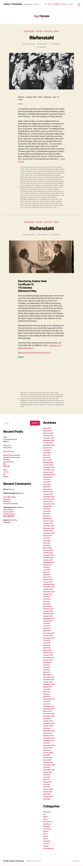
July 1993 (46, 775)
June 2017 (46, 668)
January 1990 (48, 790)
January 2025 (48, 465)
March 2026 (47, 431)
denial (47, 175)
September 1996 (49, 765)
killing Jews (50, 186)
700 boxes (33, 393)
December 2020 (49, 585)
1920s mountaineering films (28, 167)
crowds (42, 175)
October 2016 (48, 682)
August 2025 (47, 448)
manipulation (24, 401)
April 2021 (46, 575)
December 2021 (48, 555)
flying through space (38, 181)
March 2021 (47, 577)
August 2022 (47, 536)
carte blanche (43, 173)
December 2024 (49, 468)
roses (33, 200)
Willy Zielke (57, 206)
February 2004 (48, 736)
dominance (46, 395)
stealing (35, 202)
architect (57, 169)
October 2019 (48, 616)
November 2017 (48, 658)
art (26, 171)
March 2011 (47, 712)
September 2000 (49, 746)
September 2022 (49, 533)
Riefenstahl (41, 37)
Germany (35, 183)
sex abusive (51, 200)
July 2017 (46, 665)
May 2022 (46, 543)
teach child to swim (26, 204)
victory (27, 407)
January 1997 (48, 763)
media (37, 188)
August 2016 (47, 687)
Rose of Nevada (8, 452)
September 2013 (49, 699)
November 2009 (49, 716)
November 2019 (48, 614)
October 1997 (48, 758)
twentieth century (25, 206)
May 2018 (46, 646)
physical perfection (31, 196)
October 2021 (48, 560)
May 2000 (46, 751)
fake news (35, 179)
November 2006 (49, 724)
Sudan (53, 202)
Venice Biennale (36, 206)
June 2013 (46, 702)
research (60, 403)
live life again (24, 188)
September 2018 (49, 638)
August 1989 (47, 792)
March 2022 (47, 548)
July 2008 (46, 719)
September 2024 (49, 475)
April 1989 (46, 795)
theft (33, 204)
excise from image (56, 177)
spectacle (30, 202)
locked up (32, 188)
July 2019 (46, 624)
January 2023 (48, 524)
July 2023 (46, 509)
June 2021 (46, 570)
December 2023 (49, 497)
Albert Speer (33, 169)
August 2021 (47, 565)
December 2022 (48, 526)
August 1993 (47, 773)
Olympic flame (33, 194)
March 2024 (47, 490)
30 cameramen (41, 167)
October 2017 (48, 660)
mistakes (33, 190)
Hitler (39, 399)
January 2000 (48, 753)
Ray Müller (23, 198)
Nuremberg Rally (41, 401)
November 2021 (48, 558)
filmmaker (60, 179)
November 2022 (48, 529)
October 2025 (48, 443)
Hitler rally (44, 183)
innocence (32, 186)
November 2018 (48, 633)
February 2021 (48, 580)
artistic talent (47, 171)
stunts (48, 202)
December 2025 (49, 438)
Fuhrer (57, 181)
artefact (39, 171)
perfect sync (51, 194)
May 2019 (46, 629)
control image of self (33, 175)
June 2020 (47, 599)
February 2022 (48, 551)
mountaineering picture (57, 190)
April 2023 (46, 516)
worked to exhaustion (26, 208)
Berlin (57, 393)
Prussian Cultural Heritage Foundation (39, 403)
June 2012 (46, 704)
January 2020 (48, 612)
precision (53, 196)
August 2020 (47, 594)
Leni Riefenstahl (59, 186)
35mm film (50, 167)
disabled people (54, 175)
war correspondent (47, 206)
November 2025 (49, 441)
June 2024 (47, 482)
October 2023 (48, 502)
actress (22, 169)
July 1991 (46, 785)
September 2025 (49, 446)
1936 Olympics (24, 393)
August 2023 (47, 507)
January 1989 (48, 797)
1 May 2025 (43, 235)
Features (39, 31)
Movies (64, 4)
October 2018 (48, 636)
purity (57, 196)
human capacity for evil (40, 184)
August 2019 (47, 621)
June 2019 (46, 626)
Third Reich (39, 204)
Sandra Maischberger (26, 405)
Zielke (36, 208)
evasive (48, 177)
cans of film (34, 173)
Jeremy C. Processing (12, 4)
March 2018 (47, 651)
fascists (46, 179)
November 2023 (49, 499)
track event (46, 204)
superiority (43, 405)
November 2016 (48, 680)
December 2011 (48, 707)
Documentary (29, 31)
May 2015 (46, 694)
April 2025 (46, 458)
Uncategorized (48, 849)
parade (45, 194)
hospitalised (29, 184)
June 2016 (46, 690)
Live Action (48, 31)
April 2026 (46, 429)
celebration (23, 395)
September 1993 (49, 770)
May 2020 (46, 602)
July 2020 (46, 597)
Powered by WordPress (34, 861)
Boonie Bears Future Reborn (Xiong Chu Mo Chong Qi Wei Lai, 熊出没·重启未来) (13, 512)
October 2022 (48, 531)
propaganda (23, 403)
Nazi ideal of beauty (40, 192)
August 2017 (47, 663)
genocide (29, 183)
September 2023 (49, 504)
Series (45, 837)
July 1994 (46, 768)
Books (50, 4)
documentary (24, 177)
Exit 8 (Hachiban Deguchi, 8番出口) (10, 440)
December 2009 (49, 714)
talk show (58, 202)
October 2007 (48, 721)
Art (46, 4)
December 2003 (49, 738)
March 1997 (47, 760)
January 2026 (48, 436)
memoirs (54, 188)
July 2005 (46, 729)
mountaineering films (43, 190)
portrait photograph (43, 196)
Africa (27, 169)
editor (52, 395)
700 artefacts (58, 167)
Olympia (26, 194)
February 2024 (48, 492)
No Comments (56, 44)
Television (46, 841)
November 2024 (49, 470)
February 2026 (48, 433)
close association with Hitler (55, 173)
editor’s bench (41, 177)
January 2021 (48, 582)
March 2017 (47, 675)
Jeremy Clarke (31, 44)
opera (40, 194)
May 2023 (46, 514)
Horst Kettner (58, 183)
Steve (5, 497)
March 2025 (47, 460)
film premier (52, 179)
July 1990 (46, 787)
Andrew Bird (50, 169)
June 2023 (47, 512)
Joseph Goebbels (41, 186)
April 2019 (46, 631)
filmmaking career (25, 181)
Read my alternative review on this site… (35, 353)
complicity (23, 175)
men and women (25, 190)
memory (59, 188)
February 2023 (48, 521)
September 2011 (49, 709)
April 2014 (46, 697)
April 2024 (46, 487)
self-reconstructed (41, 200)
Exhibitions (56, 4)
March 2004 (47, 734)
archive (22, 171)
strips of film (42, 202)
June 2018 (46, 643)
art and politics (32, 171)
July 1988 (46, 799)
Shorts (45, 839)
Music (71, 4)
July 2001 (46, 743)
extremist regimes (25, 179)
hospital (22, 184)
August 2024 (47, 477)
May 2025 (46, 455)
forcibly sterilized (49, 181)
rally (61, 196)
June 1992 (46, 777)
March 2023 (47, 519)
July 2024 (46, 480)
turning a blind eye (56, 204)
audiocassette (55, 171)
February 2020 (48, 609)
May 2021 (46, 573)
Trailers (46, 846)
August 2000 (47, 748)
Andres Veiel (42, 169)
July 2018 (46, 641)
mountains (23, 192)
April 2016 (46, 692)
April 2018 (46, 648)
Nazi (31, 192)
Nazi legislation (50, 192)
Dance (45, 819)
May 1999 (46, 755)
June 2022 (47, 541)
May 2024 (46, 485)
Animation (46, 812)
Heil (39, 183)
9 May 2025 (43, 44)
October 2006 (48, 726)
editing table (32, 177)
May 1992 (46, 780)
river (53, 198)
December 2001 (48, 741)
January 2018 (48, 655)
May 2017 (46, 670)
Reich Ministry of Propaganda (35, 198)
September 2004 (49, 731)
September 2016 (49, 685)
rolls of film (28, 200)
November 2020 (49, 587)
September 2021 (49, 563)
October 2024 (48, 472)
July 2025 (46, 451)
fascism (41, 179)
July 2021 (46, 568)
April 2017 (46, 673)
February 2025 (48, 463)
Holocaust (51, 183)
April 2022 (46, 546)
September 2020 (49, 592)
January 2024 (48, 494)
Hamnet (11, 490)
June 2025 (47, 453)
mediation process (45, 188)
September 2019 (49, 619)
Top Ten (46, 844)
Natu (28, 192)
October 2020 (48, 590)
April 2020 (47, 604)
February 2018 (48, 653)
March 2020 (47, 607)
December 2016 (48, 677)
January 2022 (48, 553)
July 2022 (46, 538)
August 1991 (47, 782)
